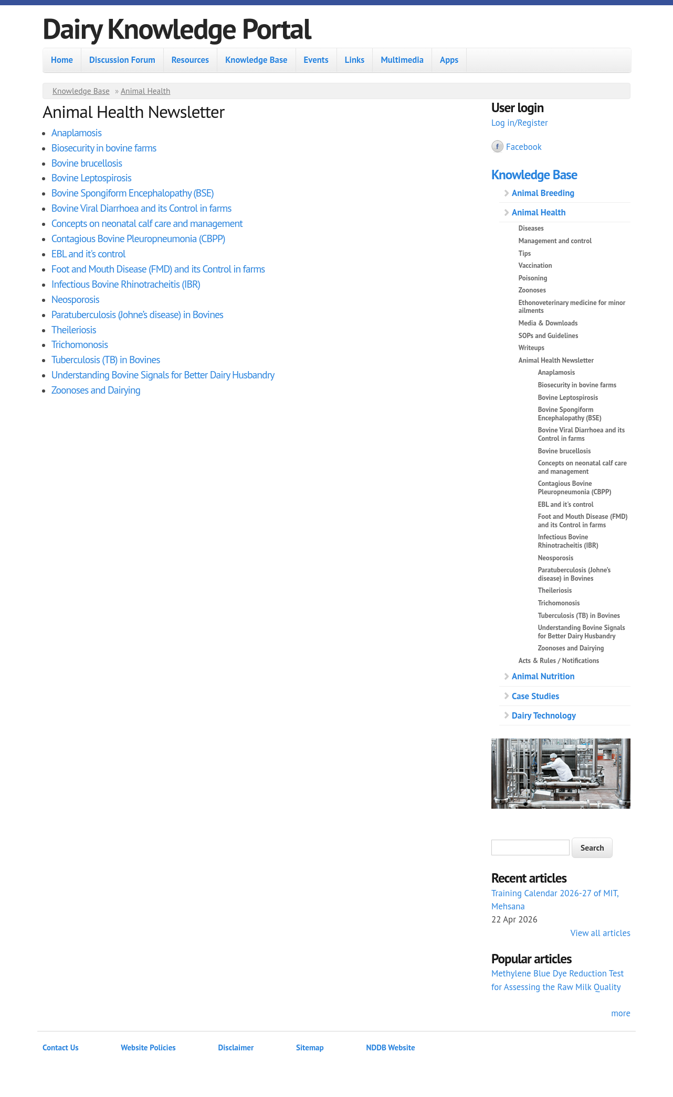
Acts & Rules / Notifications (559, 660)
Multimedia (402, 60)
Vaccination (535, 265)
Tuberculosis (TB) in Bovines (105, 359)
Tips (525, 253)
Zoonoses (532, 290)
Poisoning (533, 278)
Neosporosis (75, 299)
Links (355, 60)
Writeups (531, 347)
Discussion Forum (122, 60)
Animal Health (146, 90)
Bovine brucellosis (86, 162)
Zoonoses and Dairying (95, 389)
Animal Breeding (543, 193)
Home (62, 60)
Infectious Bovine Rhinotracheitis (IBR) (125, 283)
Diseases (531, 228)
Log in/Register (519, 122)
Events (316, 60)
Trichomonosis (79, 344)
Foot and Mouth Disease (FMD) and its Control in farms (158, 268)
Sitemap (310, 1047)
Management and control (555, 240)
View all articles (600, 933)
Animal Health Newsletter (556, 360)
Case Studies (535, 696)
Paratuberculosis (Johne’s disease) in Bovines (137, 314)
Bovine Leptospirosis (91, 177)
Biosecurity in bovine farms (103, 147)
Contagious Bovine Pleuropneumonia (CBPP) (138, 238)
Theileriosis (73, 329)
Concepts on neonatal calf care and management (147, 223)
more (620, 1013)
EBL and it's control (88, 253)
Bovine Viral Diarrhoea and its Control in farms (141, 207)
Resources (190, 60)
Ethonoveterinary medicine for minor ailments (572, 307)
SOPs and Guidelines (549, 335)
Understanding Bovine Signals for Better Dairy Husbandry (163, 374)
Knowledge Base (256, 60)
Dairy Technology (544, 715)
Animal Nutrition (543, 676)
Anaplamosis (76, 132)
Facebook (524, 147)
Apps (449, 60)
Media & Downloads (548, 323)
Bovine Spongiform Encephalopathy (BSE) (132, 192)
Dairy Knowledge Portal (177, 28)
